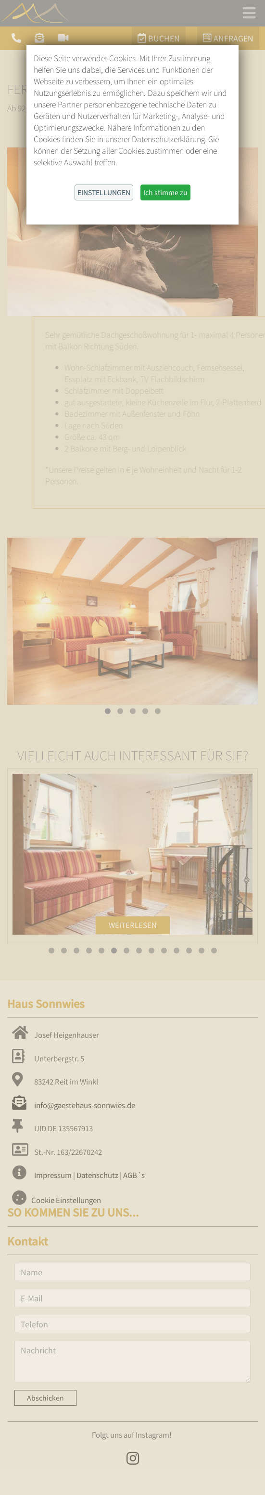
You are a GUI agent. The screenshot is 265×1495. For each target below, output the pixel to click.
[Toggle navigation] (249, 12)
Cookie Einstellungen (66, 1200)
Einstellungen (103, 192)
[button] (108, 711)
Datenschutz (97, 1175)
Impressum (53, 1175)
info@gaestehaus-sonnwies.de (73, 1105)
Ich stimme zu (165, 192)
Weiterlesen (133, 925)
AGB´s (134, 1175)
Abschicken (45, 1397)
